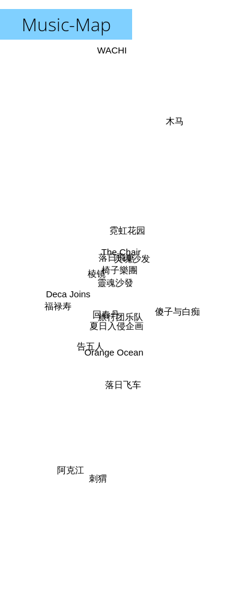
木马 (177, 117)
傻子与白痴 (178, 311)
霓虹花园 (128, 228)
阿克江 (71, 463)
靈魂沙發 (115, 282)
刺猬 (98, 481)
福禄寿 (56, 305)
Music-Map (66, 24)
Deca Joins (66, 294)
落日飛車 (116, 255)
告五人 (89, 348)
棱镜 (96, 272)
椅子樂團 (120, 269)
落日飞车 (124, 388)
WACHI (111, 50)
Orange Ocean (115, 352)
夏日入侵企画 (117, 327)
